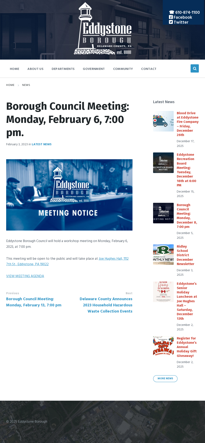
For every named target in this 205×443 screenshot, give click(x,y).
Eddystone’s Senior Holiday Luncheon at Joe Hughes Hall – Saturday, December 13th (187, 301)
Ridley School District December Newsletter (185, 255)
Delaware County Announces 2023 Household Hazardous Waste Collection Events (106, 305)
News (26, 85)
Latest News (42, 144)
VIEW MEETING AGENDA (25, 276)
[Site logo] (102, 53)
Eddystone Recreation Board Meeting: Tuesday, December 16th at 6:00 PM (186, 169)
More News (165, 379)
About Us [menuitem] (35, 69)
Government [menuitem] (94, 69)
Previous (12, 293)
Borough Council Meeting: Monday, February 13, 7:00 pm (33, 302)
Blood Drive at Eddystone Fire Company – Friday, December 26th (188, 124)
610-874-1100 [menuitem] (187, 12)
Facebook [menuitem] (182, 17)
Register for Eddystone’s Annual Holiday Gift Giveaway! (187, 347)
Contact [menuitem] (148, 69)
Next (129, 293)
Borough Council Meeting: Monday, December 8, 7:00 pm (187, 216)
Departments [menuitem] (63, 69)
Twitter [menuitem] (181, 22)
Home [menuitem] (14, 69)
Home (10, 85)
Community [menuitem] (123, 69)
